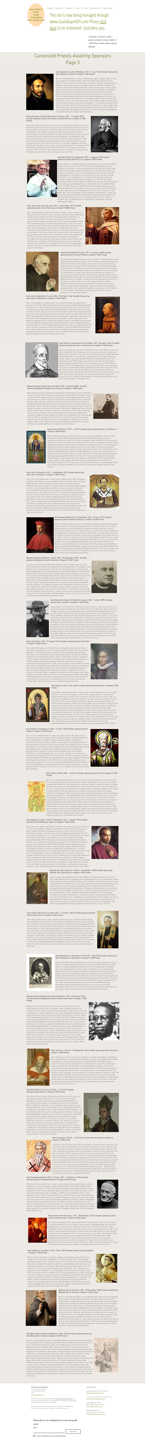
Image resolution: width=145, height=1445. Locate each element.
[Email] (48, 1431)
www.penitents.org (37, 1395)
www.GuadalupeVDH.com (69, 21)
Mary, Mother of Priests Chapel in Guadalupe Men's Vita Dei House (36, 14)
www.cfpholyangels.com (94, 1406)
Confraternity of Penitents (63, 1399)
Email (35, 1428)
